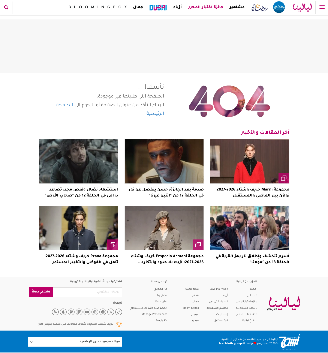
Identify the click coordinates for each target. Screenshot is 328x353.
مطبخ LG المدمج (246, 314)
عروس (194, 314)
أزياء (177, 7)
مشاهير (237, 7)
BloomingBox (191, 308)
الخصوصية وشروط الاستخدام (148, 308)
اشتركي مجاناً (41, 292)
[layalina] (283, 303)
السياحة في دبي (218, 301)
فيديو (195, 320)
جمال (138, 7)
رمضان (253, 289)
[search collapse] (6, 8)
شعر (196, 295)
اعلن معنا (161, 301)
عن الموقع (160, 289)
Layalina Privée (219, 289)
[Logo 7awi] (289, 342)
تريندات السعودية (246, 308)
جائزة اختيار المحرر (205, 7)
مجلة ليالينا (192, 289)
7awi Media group (230, 343)
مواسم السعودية (217, 308)
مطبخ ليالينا (249, 320)
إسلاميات (222, 314)
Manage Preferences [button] (154, 314)
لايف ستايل (221, 320)
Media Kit (161, 320)
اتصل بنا (162, 295)
